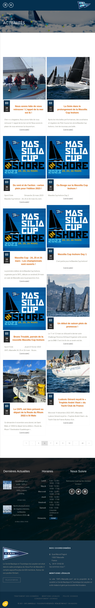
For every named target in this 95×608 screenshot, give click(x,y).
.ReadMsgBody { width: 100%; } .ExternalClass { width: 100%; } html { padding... (21, 487)
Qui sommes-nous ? (57, 567)
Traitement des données (26, 596)
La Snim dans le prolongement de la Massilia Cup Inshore (72, 109)
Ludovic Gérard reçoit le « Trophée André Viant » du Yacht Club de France (72, 402)
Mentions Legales (51, 596)
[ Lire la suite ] (24, 130)
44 (82, 443)
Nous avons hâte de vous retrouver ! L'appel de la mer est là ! (28, 109)
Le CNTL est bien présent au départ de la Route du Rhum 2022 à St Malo (28, 412)
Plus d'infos (12, 580)
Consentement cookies (46, 599)
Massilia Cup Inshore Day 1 (72, 254)
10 (69, 443)
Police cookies (70, 596)
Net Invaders (70, 603)
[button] (5, 604)
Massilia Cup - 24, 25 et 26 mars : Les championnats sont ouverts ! (28, 260)
